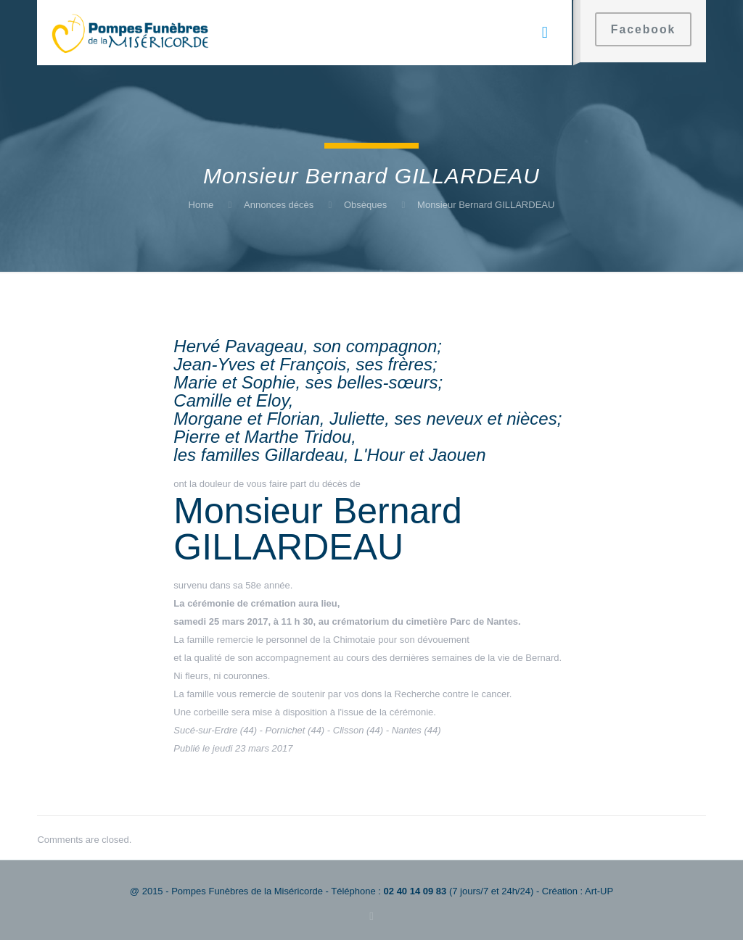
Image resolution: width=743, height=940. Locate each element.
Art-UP (599, 891)
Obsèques (365, 204)
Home (201, 204)
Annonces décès (278, 204)
